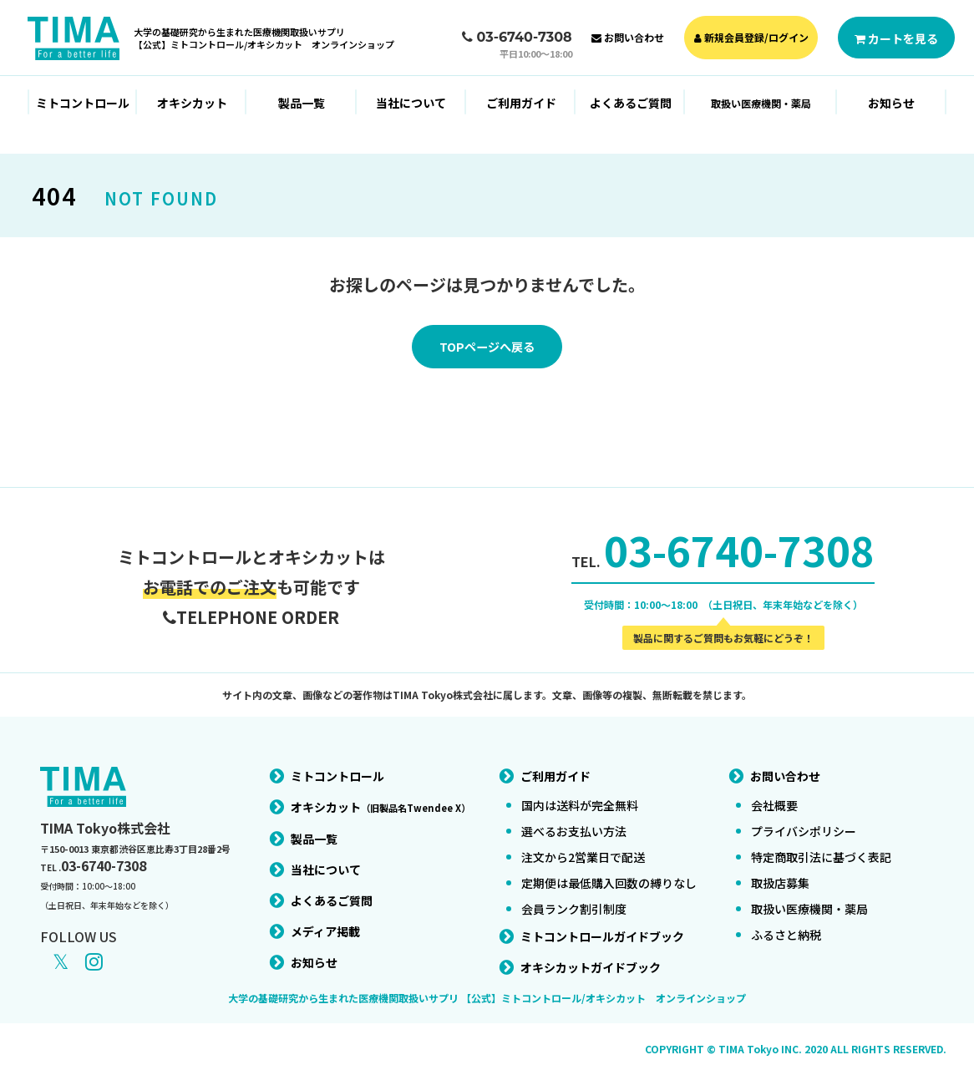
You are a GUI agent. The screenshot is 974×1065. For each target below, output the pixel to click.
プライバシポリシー (803, 821)
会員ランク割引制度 (574, 898)
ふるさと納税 (786, 924)
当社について (411, 102)
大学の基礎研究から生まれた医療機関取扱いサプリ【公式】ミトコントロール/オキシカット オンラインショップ (264, 38)
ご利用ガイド (521, 102)
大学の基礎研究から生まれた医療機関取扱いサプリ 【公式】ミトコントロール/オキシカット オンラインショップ (487, 988)
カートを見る (896, 38)
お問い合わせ (627, 37)
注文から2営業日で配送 (583, 847)
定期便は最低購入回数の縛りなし (609, 873)
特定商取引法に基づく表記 (821, 847)
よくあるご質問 (631, 102)
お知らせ (891, 102)
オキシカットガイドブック (590, 957)
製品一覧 (301, 102)
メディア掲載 (325, 921)
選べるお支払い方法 (574, 821)
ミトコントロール (82, 102)
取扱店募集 (780, 873)
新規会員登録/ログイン (751, 37)
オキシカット (192, 102)
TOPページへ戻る (487, 347)
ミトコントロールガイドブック (602, 926)
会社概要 (774, 795)
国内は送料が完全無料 (579, 795)
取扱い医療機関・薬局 (809, 898)
